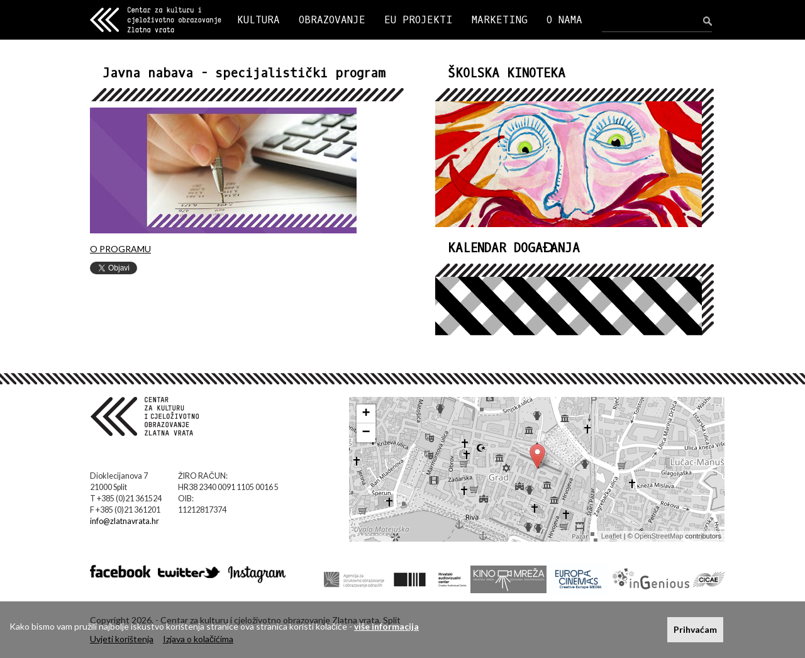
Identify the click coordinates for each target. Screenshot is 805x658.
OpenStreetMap (659, 536)
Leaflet (611, 536)
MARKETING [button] (500, 19)
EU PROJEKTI (418, 19)
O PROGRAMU (120, 248)
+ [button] (366, 413)
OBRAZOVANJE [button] (332, 19)
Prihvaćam (695, 629)
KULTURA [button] (258, 19)
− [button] (366, 432)
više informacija (386, 626)
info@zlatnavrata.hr (124, 521)
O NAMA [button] (564, 19)
